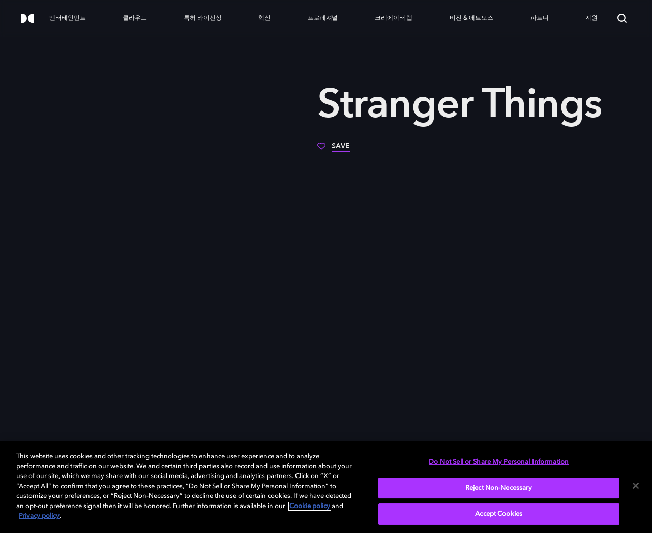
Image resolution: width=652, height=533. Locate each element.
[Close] (636, 485)
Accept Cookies (498, 514)
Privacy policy (39, 516)
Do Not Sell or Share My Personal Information (499, 462)
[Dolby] (27, 19)
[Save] (333, 150)
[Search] (622, 18)
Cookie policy (309, 506)
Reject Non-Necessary (498, 488)
